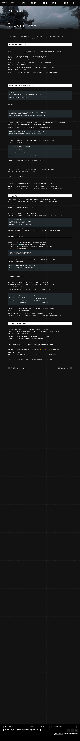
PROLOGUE (33, 3)
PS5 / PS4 (42, 726)
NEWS (23, 3)
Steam (70, 726)
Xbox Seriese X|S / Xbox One (56, 726)
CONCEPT (44, 3)
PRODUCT (65, 3)
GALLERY (54, 3)
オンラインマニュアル (44, 694)
